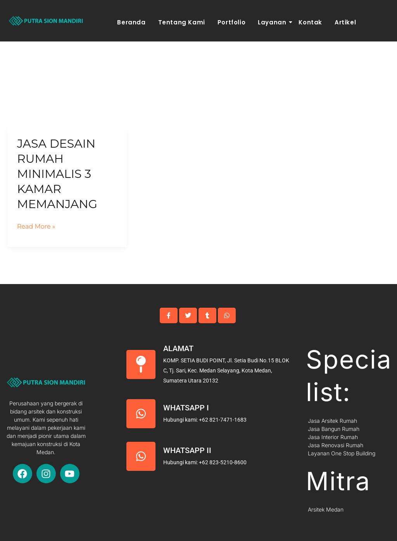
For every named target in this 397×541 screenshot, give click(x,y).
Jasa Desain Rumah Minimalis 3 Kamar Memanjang (57, 173)
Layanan (273, 22)
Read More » (36, 225)
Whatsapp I (186, 407)
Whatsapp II (187, 450)
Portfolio (231, 22)
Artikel (345, 22)
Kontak (310, 22)
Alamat (178, 348)
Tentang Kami (181, 22)
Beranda (131, 22)
